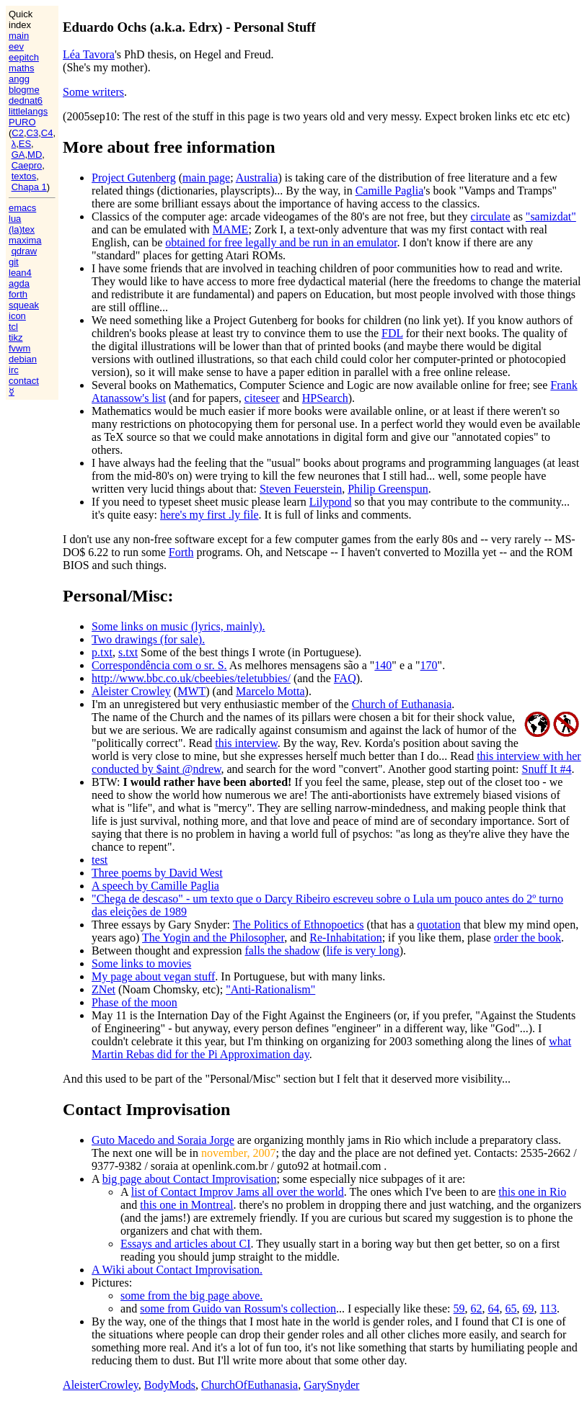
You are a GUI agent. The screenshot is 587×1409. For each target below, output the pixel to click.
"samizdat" (551, 216)
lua (15, 218)
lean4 (20, 272)
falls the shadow (282, 950)
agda (19, 283)
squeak (24, 305)
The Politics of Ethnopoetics (298, 924)
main (19, 35)
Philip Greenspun (388, 489)
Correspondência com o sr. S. (159, 665)
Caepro (27, 165)
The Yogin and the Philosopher (213, 937)
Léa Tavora (89, 54)
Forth (181, 552)
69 (528, 1308)
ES (25, 143)
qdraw (24, 251)
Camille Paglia (390, 190)
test (99, 860)
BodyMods (169, 1385)
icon (17, 315)
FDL (392, 333)
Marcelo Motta (270, 691)
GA (18, 154)
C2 (18, 133)
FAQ (345, 678)
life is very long (363, 950)
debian (23, 359)
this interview (246, 743)
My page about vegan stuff (153, 976)
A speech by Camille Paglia (155, 886)
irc (14, 369)
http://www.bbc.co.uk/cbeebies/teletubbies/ (191, 678)
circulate (490, 216)
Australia (257, 177)
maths (21, 68)
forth (18, 294)
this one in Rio (532, 1192)
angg (19, 78)
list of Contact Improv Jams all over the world (237, 1192)
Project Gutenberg (134, 177)
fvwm (19, 348)
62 (476, 1308)
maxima (25, 240)
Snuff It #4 (546, 769)
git (14, 261)
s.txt (128, 652)
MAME (231, 229)
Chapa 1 (29, 187)
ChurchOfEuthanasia (249, 1385)
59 (459, 1308)
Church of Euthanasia (402, 704)
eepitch (24, 57)
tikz (16, 337)
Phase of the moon (134, 1002)
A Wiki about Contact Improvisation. (177, 1269)
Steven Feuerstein (301, 489)
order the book (527, 937)
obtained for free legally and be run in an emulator (281, 242)
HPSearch (325, 398)
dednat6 (26, 100)
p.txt (102, 652)
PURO (22, 122)
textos (24, 176)
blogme (24, 89)
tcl (13, 326)
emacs (22, 207)
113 (548, 1308)
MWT (191, 691)
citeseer (262, 398)
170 (429, 665)
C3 (33, 133)
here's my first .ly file (209, 515)
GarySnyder (331, 1385)
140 (383, 665)
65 (511, 1308)
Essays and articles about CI (185, 1244)
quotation (438, 924)
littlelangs (28, 111)
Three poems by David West (157, 873)
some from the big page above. (191, 1295)
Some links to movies (141, 963)
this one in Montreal (186, 1205)
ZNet (103, 989)
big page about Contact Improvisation (189, 1179)
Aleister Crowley (131, 691)
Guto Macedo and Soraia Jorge (163, 1140)
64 (494, 1308)
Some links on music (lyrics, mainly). (178, 626)
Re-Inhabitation (345, 937)
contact (24, 380)
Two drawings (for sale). (148, 639)
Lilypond (330, 502)
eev (16, 46)
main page (206, 177)
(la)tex (22, 229)
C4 (47, 133)
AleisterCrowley (100, 1385)
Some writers (93, 92)
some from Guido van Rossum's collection (238, 1308)
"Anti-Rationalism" (270, 989)
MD (34, 154)
